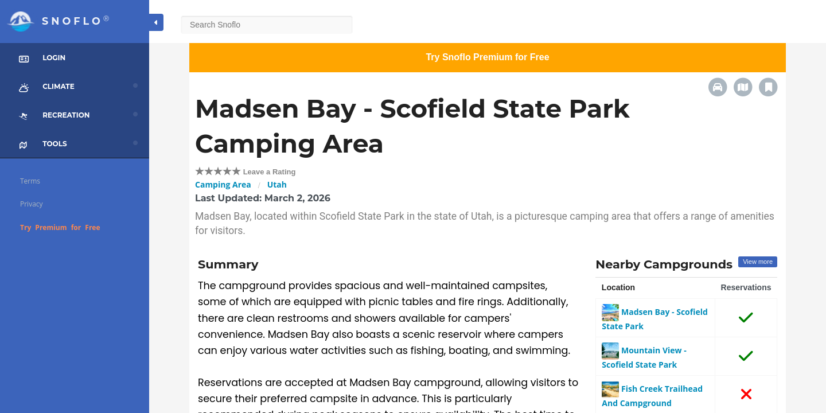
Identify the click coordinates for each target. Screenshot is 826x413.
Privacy (31, 204)
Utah (277, 184)
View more (758, 261)
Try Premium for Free (60, 227)
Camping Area (223, 184)
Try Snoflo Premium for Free (487, 57)
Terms (30, 181)
